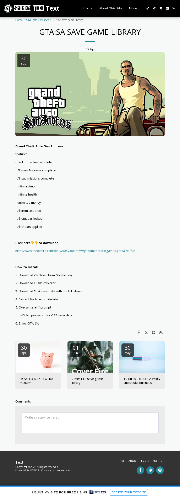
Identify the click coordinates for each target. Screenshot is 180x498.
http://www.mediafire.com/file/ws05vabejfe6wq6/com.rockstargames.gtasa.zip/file (75, 251)
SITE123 (34, 470)
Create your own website (55, 470)
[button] (148, 8)
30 (24, 349)
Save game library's (37, 20)
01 (76, 349)
